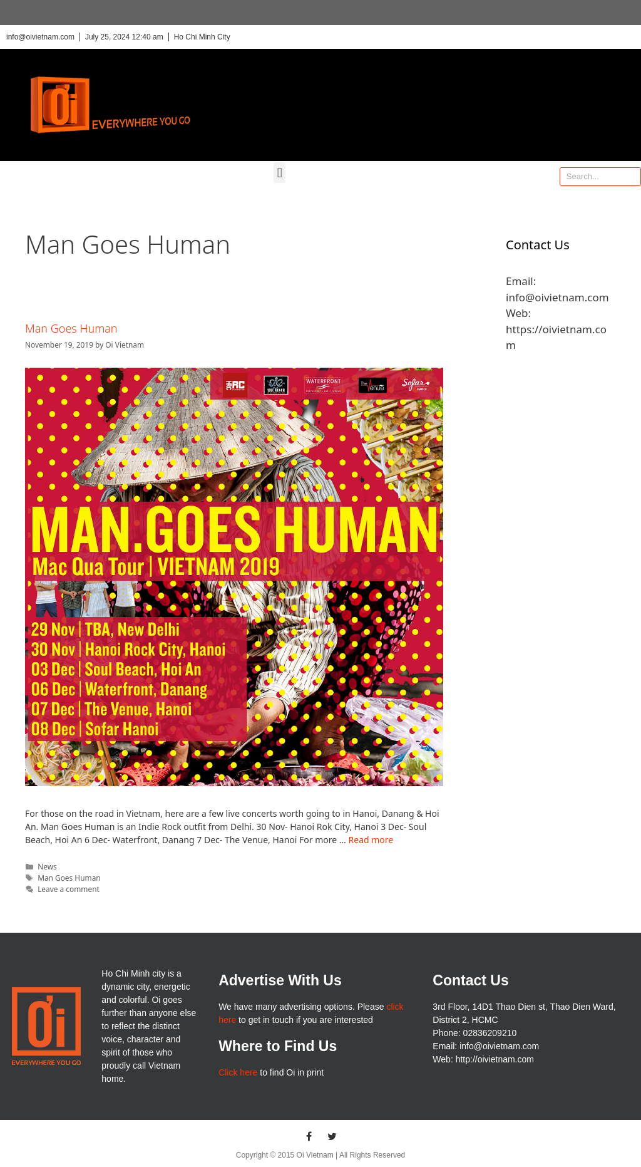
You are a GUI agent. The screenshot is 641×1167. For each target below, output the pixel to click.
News (47, 866)
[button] (279, 172)
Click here (237, 1072)
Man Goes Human (71, 328)
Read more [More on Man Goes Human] (371, 840)
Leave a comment (69, 889)
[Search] (631, 176)
